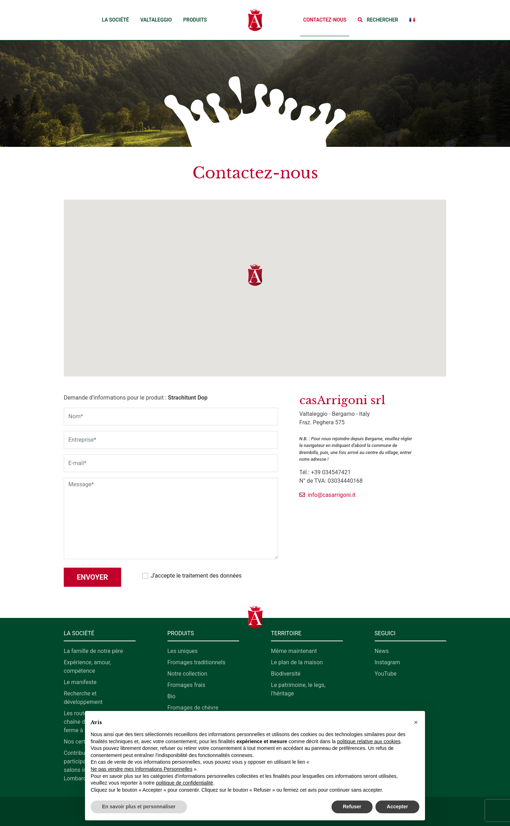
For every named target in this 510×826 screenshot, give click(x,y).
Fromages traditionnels (197, 662)
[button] (378, 20)
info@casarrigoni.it (327, 495)
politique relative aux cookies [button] (369, 741)
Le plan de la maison (297, 662)
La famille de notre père (93, 651)
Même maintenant (294, 651)
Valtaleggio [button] (156, 20)
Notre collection (188, 673)
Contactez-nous (324, 20)
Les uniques (183, 651)
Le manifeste (80, 682)
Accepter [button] (397, 806)
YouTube (386, 673)
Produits (195, 20)
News (382, 651)
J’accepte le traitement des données (196, 575)
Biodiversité (285, 673)
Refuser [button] (352, 806)
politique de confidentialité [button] (184, 783)
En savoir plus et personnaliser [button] (139, 806)
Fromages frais (186, 685)
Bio (172, 696)
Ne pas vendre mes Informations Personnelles (141, 769)
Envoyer (92, 577)
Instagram (387, 662)
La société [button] (115, 20)
